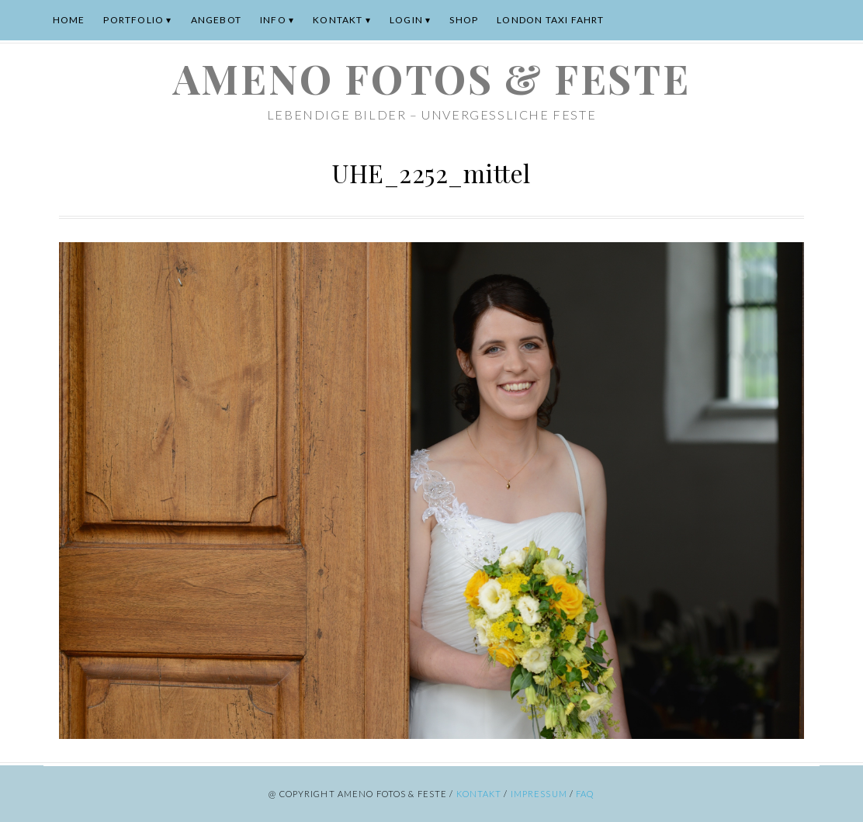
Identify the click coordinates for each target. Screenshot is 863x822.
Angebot (216, 20)
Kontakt (337, 20)
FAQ (585, 794)
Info (273, 20)
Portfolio (133, 20)
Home (69, 20)
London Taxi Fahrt (550, 20)
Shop (463, 20)
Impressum (539, 794)
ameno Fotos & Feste (431, 78)
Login (406, 20)
